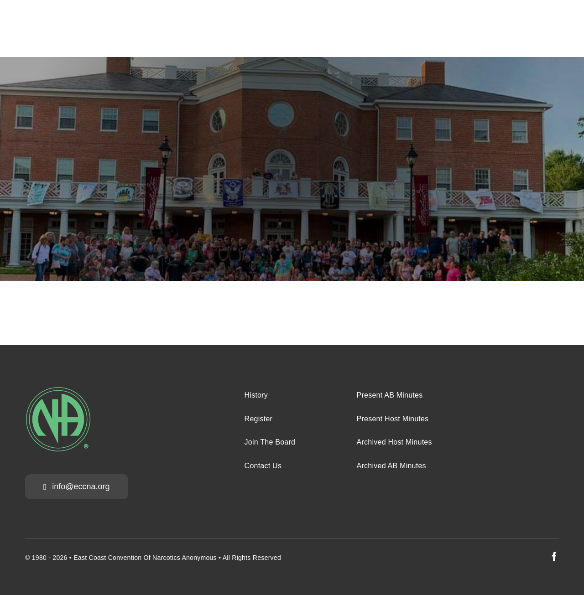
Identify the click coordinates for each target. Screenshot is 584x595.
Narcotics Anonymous (184, 557)
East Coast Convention (107, 557)
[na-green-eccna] (58, 390)
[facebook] (554, 556)
